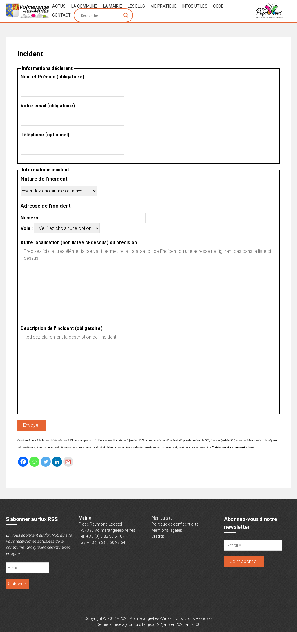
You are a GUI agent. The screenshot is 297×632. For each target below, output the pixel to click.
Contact (61, 15)
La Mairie (112, 6)
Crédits (157, 536)
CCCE (218, 6)
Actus (59, 6)
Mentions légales (166, 530)
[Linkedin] (57, 462)
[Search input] (100, 15)
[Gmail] (68, 462)
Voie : (60, 228)
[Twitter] (46, 462)
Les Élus (136, 6)
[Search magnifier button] (126, 15)
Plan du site (161, 518)
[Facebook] (23, 462)
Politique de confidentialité (174, 524)
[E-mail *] (253, 545)
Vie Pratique (164, 6)
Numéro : (83, 218)
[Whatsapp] (34, 462)
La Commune (84, 6)
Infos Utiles (194, 6)
